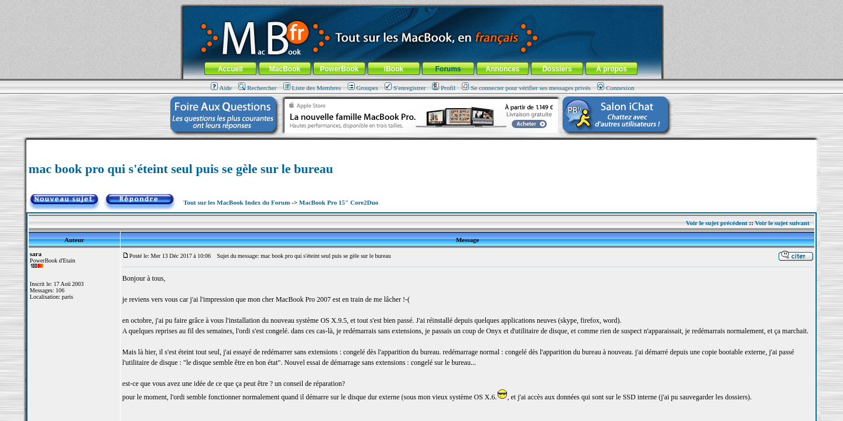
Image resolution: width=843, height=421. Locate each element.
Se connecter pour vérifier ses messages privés (526, 87)
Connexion (615, 87)
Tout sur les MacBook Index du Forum (236, 202)
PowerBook (339, 69)
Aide (221, 87)
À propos (611, 69)
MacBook (284, 69)
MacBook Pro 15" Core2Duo (339, 202)
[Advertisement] (421, 144)
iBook (393, 69)
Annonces (502, 69)
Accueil (230, 69)
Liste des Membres (312, 87)
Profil (443, 87)
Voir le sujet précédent (716, 222)
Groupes (363, 87)
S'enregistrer (405, 87)
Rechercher (257, 87)
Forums (448, 69)
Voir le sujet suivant (782, 222)
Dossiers (557, 69)
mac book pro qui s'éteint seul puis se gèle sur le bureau (181, 168)
